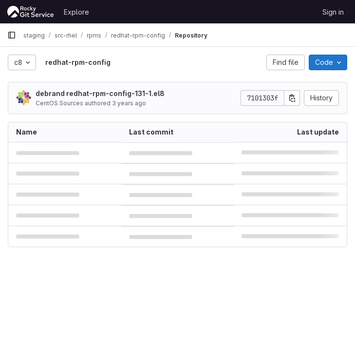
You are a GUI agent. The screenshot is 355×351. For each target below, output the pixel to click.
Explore (76, 12)
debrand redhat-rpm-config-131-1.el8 (100, 93)
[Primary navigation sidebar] (11, 35)
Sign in (333, 12)
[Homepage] (30, 12)
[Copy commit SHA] (292, 98)
